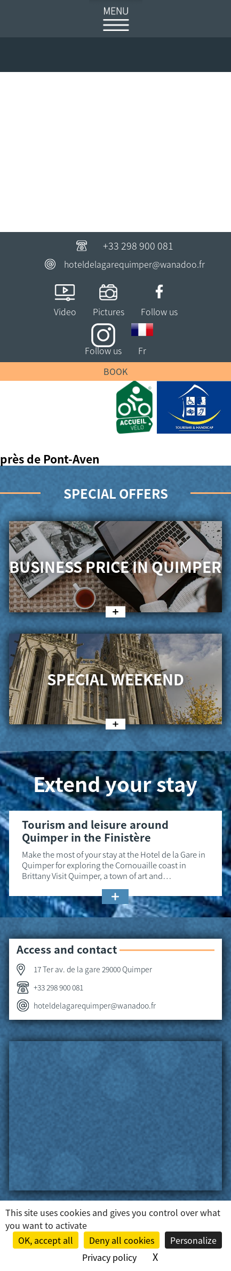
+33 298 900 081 (138, 245)
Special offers (115, 493)
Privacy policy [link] (109, 1257)
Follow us (159, 311)
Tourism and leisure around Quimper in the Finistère (95, 831)
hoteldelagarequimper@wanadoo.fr (134, 264)
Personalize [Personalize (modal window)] (193, 1240)
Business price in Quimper (115, 566)
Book (115, 371)
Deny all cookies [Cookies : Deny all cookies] (121, 1240)
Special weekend (115, 679)
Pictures (108, 311)
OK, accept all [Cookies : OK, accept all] (45, 1240)
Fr (142, 350)
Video (65, 311)
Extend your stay (115, 783)
